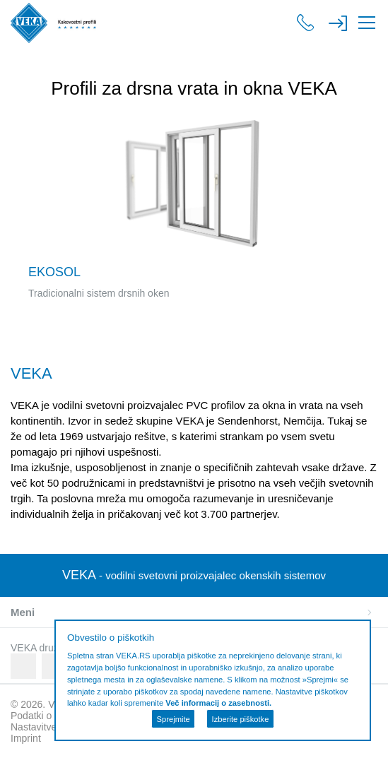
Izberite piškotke (240, 719)
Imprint (26, 738)
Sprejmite (173, 719)
